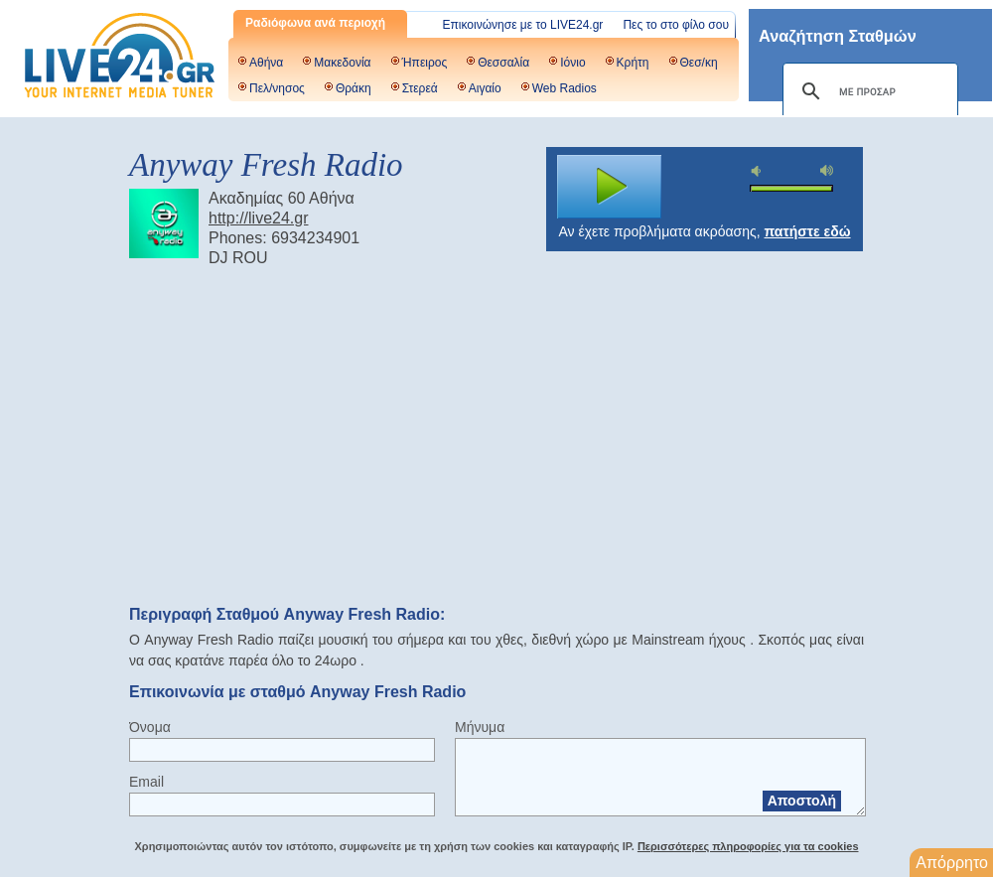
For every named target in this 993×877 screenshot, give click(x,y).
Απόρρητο (952, 862)
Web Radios (564, 88)
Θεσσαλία (503, 63)
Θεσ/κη (699, 63)
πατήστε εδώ (808, 231)
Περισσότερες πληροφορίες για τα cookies (748, 846)
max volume (827, 170)
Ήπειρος (425, 63)
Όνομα (150, 727)
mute (759, 171)
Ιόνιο (572, 63)
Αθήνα (266, 63)
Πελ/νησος (277, 88)
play (609, 187)
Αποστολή (802, 800)
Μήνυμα (479, 727)
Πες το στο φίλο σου (676, 25)
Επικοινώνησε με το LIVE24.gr (523, 25)
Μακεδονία (342, 63)
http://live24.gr (259, 218)
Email (146, 782)
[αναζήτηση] (867, 91)
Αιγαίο (485, 88)
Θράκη (353, 88)
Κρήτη (633, 63)
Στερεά (420, 88)
